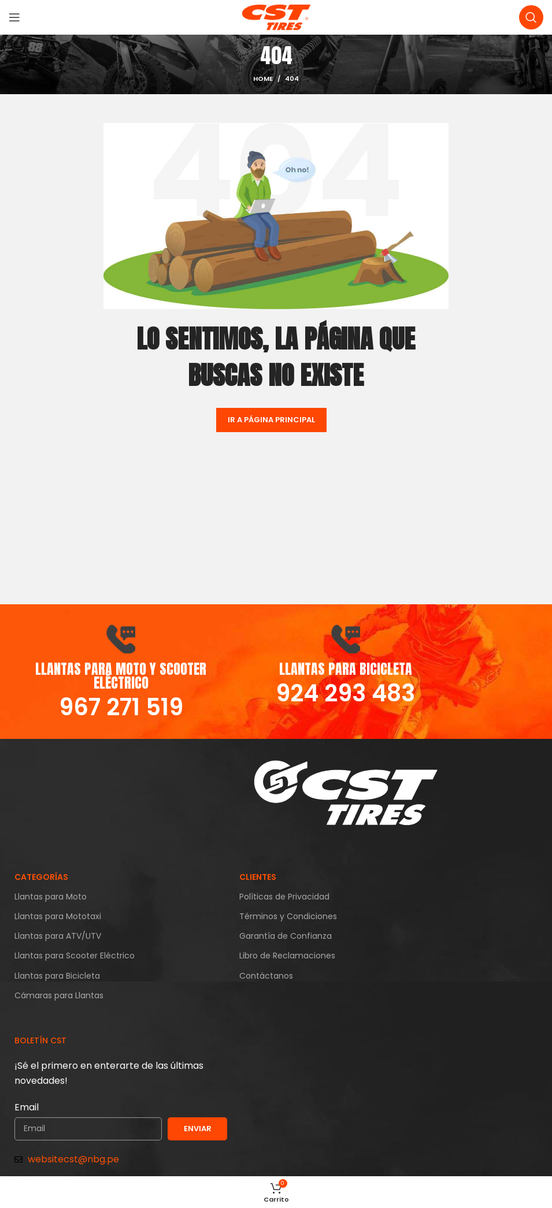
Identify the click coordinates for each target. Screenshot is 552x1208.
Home (263, 78)
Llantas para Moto (50, 896)
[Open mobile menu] (14, 17)
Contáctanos (266, 976)
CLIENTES (257, 877)
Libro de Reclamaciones (287, 955)
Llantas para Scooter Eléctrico (74, 955)
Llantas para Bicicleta (57, 976)
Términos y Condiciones (288, 916)
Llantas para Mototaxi (57, 916)
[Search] (531, 17)
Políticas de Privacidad (284, 896)
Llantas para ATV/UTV (57, 936)
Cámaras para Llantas (58, 995)
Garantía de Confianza (285, 936)
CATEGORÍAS (41, 877)
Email (26, 1107)
